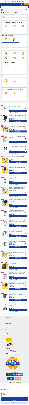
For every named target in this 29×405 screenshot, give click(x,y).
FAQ (6, 319)
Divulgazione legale (9, 333)
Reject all (14, 400)
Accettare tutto (14, 398)
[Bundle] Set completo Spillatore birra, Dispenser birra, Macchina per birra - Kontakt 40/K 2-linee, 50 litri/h (17, 126)
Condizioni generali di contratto (11, 334)
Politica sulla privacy (9, 332)
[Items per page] (14, 19)
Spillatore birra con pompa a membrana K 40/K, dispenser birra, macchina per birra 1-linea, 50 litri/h (17, 211)
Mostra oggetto (18, 110)
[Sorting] (14, 16)
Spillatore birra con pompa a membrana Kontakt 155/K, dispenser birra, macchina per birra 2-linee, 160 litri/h (17, 273)
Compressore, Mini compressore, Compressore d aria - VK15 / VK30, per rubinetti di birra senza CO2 (17, 231)
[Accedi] (1, 4)
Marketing (4, 390)
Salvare (14, 402)
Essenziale (4, 389)
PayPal (4, 393)
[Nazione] (21, 4)
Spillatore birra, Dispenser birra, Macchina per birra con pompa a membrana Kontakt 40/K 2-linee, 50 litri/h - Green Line (18, 137)
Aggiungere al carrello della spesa (18, 151)
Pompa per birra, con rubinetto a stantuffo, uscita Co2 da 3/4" (17, 146)
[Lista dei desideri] (23, 4)
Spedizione (16, 112)
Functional (4, 394)
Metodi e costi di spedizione (10, 320)
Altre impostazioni (4, 395)
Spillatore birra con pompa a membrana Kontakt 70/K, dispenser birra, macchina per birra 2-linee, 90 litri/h (17, 221)
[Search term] (13, 7)
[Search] (26, 7)
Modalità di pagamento (9, 318)
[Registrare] (3, 4)
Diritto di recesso (8, 331)
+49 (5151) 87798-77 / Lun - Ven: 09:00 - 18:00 (14, 1)
